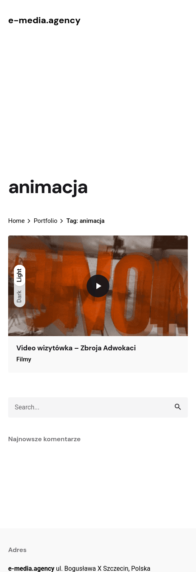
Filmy (23, 359)
